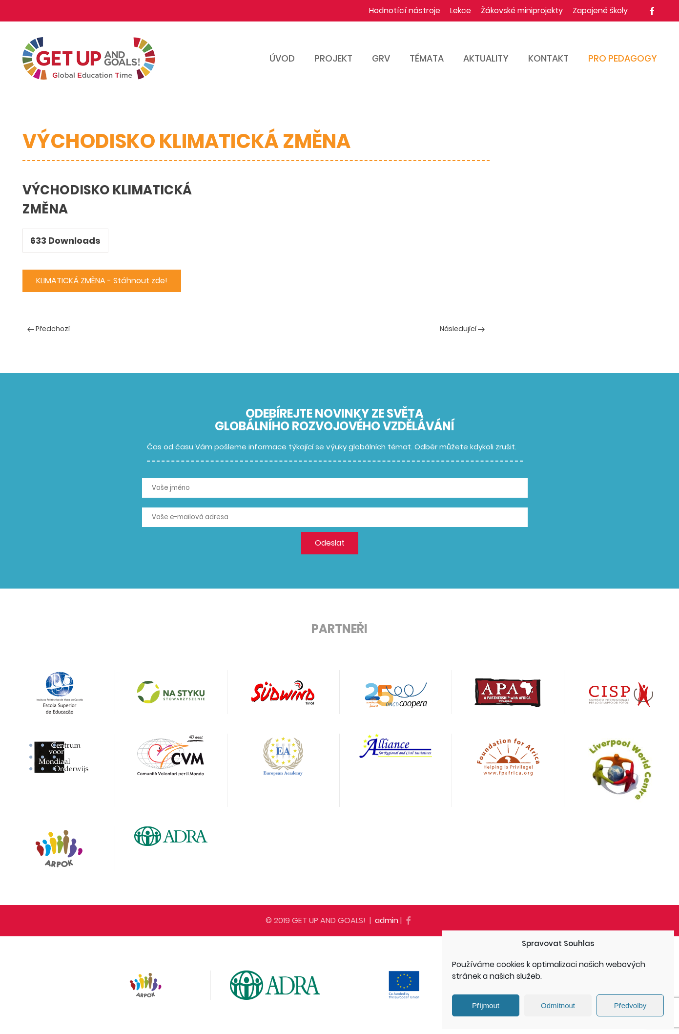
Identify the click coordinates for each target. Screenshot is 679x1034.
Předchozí (48, 329)
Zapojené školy (600, 10)
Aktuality (486, 58)
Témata (427, 58)
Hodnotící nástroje (404, 10)
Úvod (282, 58)
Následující (462, 329)
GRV (381, 58)
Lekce (460, 10)
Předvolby (630, 1005)
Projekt (333, 58)
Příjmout (485, 1005)
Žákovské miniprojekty (522, 10)
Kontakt (548, 58)
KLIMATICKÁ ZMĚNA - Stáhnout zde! (101, 280)
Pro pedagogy (622, 58)
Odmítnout (558, 1005)
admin (386, 920)
